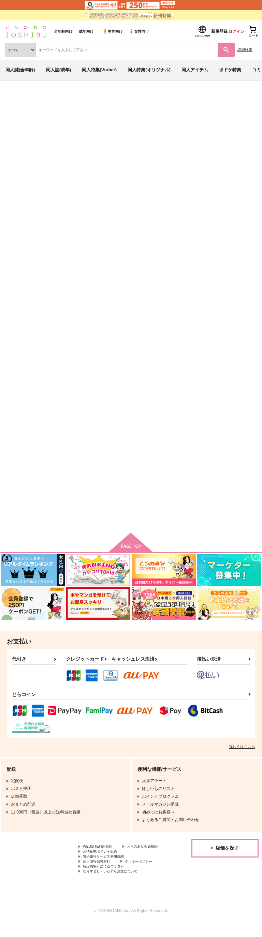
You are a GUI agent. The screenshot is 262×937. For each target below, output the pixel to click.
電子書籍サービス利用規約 (107, 867)
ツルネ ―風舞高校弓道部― (132, 144)
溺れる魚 (204, 304)
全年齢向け (63, 31)
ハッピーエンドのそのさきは (89, 463)
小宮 (68, 137)
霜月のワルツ (41, 144)
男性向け (113, 31)
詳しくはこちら (242, 750)
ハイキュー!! (88, 144)
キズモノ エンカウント (85, 304)
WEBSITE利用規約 (100, 850)
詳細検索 (244, 49)
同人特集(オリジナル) (149, 69)
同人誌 (40, 98)
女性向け (139, 31)
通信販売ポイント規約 (103, 862)
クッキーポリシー (146, 873)
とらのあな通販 (16, 98)
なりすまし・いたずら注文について (115, 885)
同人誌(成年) (58, 69)
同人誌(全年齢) (20, 69)
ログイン (236, 31)
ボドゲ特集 (230, 69)
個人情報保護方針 (99, 873)
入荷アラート (23, 109)
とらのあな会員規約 (101, 856)
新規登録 (219, 31)
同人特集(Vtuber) (99, 69)
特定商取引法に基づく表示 (107, 879)
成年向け (86, 31)
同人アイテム (194, 69)
